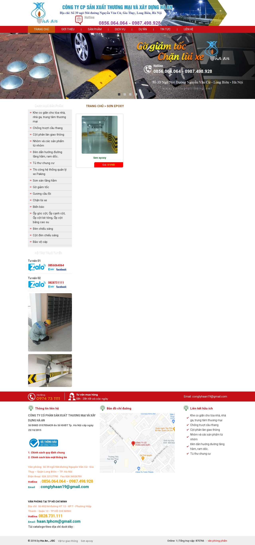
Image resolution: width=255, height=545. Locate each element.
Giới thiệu (68, 29)
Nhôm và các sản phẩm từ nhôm (48, 143)
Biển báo (38, 207)
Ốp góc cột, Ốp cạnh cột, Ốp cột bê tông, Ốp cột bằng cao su (49, 218)
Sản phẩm (95, 29)
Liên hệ (188, 29)
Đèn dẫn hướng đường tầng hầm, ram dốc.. (47, 154)
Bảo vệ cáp (40, 242)
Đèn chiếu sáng (43, 229)
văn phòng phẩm (217, 540)
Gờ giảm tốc (41, 187)
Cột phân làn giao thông (48, 134)
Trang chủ (41, 29)
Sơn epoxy (99, 157)
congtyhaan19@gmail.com (209, 396)
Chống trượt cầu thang (48, 128)
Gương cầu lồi (42, 193)
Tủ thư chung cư (43, 163)
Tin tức (165, 29)
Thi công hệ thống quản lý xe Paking (50, 172)
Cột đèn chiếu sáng (45, 235)
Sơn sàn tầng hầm (45, 180)
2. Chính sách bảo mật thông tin (47, 457)
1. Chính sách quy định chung (46, 452)
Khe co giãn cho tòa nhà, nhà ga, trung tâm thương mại (49, 117)
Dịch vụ (120, 29)
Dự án (143, 29)
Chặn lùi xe (40, 200)
